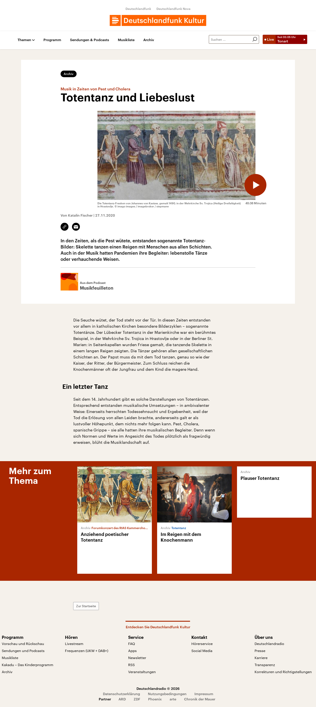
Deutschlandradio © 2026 (158, 688)
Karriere (261, 658)
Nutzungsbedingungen (167, 694)
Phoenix (155, 699)
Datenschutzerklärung (121, 694)
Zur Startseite (86, 606)
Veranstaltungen (142, 672)
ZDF (137, 699)
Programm (52, 40)
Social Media (201, 651)
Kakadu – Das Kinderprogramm (27, 665)
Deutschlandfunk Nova (173, 9)
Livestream (74, 643)
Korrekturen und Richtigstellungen (283, 672)
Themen (24, 40)
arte (173, 699)
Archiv (148, 40)
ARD (122, 699)
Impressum (203, 694)
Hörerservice (202, 643)
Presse (260, 651)
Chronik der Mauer (199, 699)
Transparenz (265, 665)
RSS (131, 665)
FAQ (131, 643)
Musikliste (126, 40)
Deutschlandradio (269, 643)
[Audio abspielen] (255, 185)
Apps (132, 651)
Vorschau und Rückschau (23, 643)
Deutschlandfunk (138, 9)
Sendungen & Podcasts (89, 40)
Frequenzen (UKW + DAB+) (86, 651)
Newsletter (137, 658)
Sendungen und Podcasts (23, 651)
